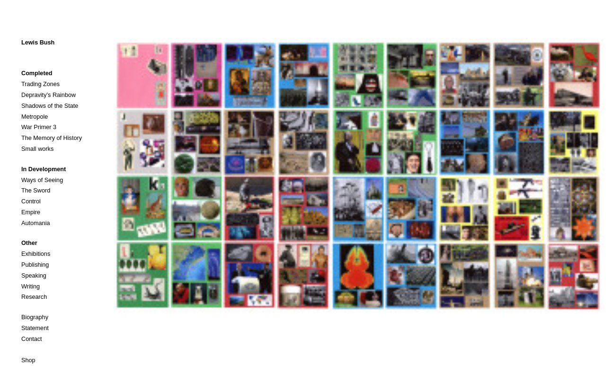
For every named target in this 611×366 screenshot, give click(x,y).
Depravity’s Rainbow (48, 95)
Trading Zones (40, 84)
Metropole (34, 116)
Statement (35, 328)
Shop (28, 360)
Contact (31, 339)
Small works (37, 149)
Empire (30, 212)
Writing (30, 286)
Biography (34, 317)
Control (31, 201)
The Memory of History (51, 138)
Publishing (35, 264)
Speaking (33, 275)
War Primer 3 (38, 127)
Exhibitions (35, 254)
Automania (35, 223)
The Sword (35, 190)
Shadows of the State (49, 106)
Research (34, 297)
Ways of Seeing (42, 180)
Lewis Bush (37, 42)
